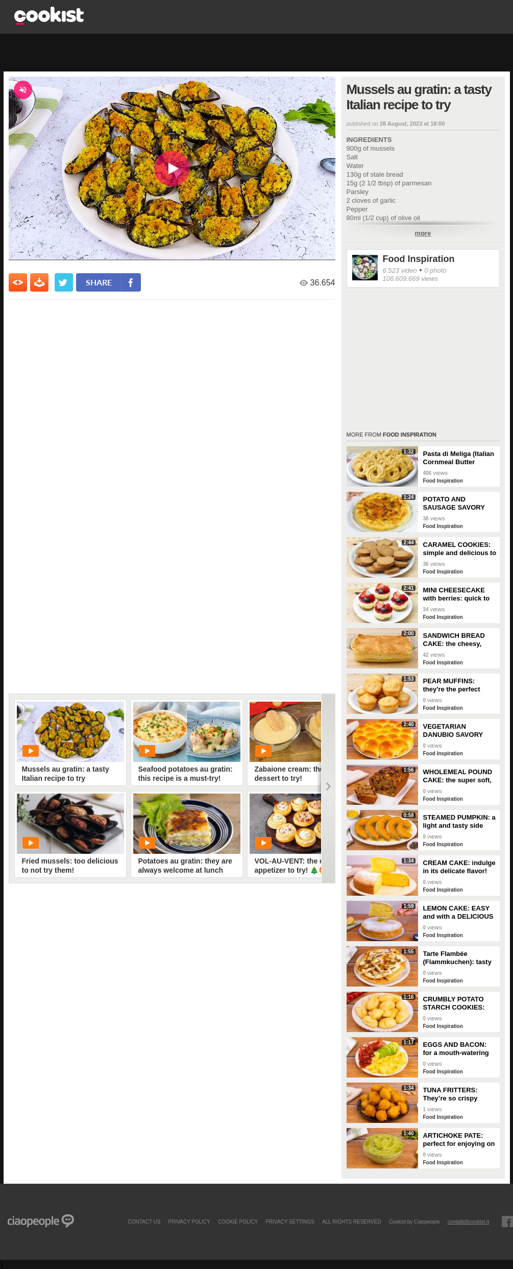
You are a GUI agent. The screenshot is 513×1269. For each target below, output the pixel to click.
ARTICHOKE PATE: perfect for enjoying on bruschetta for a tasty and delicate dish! (459, 1140)
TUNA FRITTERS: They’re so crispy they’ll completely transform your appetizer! (451, 1094)
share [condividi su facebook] (99, 282)
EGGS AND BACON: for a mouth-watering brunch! (456, 1049)
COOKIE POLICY (238, 1221)
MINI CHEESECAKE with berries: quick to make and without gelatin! (456, 594)
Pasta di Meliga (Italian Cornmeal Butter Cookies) (458, 458)
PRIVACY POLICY (189, 1221)
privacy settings (289, 1221)
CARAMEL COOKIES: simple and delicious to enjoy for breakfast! (460, 549)
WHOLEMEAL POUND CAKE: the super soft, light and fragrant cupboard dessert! (458, 776)
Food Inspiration (419, 259)
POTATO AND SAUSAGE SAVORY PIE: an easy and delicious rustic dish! (456, 503)
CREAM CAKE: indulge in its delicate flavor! (459, 867)
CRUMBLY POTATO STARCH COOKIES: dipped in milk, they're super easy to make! (458, 1003)
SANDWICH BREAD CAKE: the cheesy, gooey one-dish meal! (457, 640)
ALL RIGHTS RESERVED (351, 1221)
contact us (144, 1221)
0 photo (435, 270)
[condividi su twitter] (64, 282)
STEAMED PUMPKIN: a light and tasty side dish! (459, 821)
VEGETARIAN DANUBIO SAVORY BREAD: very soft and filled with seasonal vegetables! (457, 731)
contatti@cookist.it (468, 1221)
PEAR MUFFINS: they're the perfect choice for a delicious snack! (457, 685)
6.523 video (400, 270)
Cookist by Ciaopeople (414, 1221)
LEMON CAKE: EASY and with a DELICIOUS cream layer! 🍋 (458, 912)
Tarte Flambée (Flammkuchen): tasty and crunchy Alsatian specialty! (457, 958)
